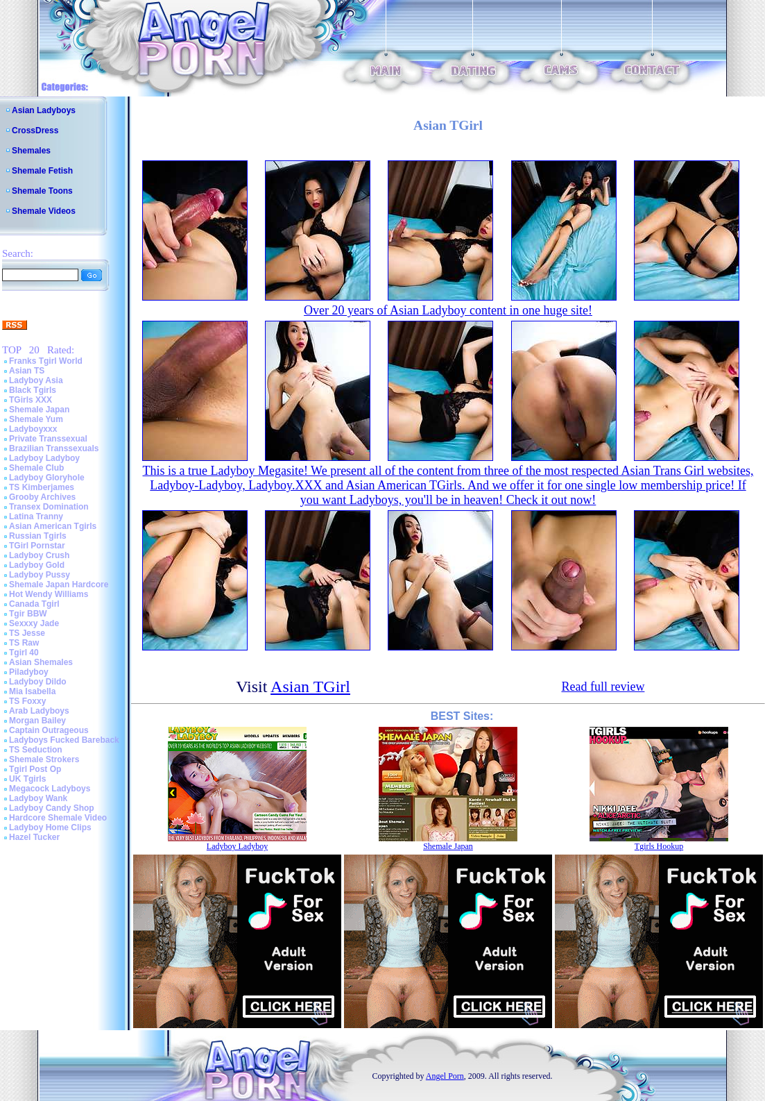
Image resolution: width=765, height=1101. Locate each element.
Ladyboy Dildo (38, 682)
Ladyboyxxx (33, 429)
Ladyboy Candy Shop (51, 808)
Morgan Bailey (37, 720)
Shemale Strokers (44, 759)
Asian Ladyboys (44, 110)
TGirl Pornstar (37, 545)
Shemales (31, 151)
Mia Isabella (32, 691)
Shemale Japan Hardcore (58, 584)
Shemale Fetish (42, 171)
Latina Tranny (36, 516)
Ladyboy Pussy (39, 575)
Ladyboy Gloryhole (47, 477)
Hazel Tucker (34, 837)
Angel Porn (445, 1076)
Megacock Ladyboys (49, 788)
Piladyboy (29, 672)
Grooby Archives (42, 497)
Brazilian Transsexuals (53, 448)
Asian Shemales (41, 662)
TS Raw (24, 643)
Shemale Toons (42, 191)
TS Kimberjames (41, 487)
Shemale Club (36, 468)
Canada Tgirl (34, 604)
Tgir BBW (28, 614)
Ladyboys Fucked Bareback (64, 740)
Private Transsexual (48, 439)
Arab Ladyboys (39, 711)
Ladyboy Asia (36, 380)
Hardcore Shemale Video (58, 818)
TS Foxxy (27, 701)
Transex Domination (49, 507)
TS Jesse (27, 633)
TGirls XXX (30, 400)
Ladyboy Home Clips (50, 827)
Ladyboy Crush (39, 555)
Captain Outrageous (49, 730)
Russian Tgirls (38, 536)
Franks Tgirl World (46, 361)
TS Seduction (35, 750)
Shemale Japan (39, 409)
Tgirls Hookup (659, 846)
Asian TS (26, 371)
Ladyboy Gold (37, 565)
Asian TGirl (310, 687)
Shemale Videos (44, 211)
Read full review (602, 687)
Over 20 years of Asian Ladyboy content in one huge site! (448, 310)
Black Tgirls (32, 390)
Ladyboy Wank (38, 798)
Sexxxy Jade (34, 623)
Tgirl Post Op (35, 769)
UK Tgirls (27, 779)
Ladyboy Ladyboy (44, 458)
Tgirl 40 (24, 652)
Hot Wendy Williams (48, 594)
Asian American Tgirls (52, 526)
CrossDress (35, 130)
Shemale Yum (36, 419)
